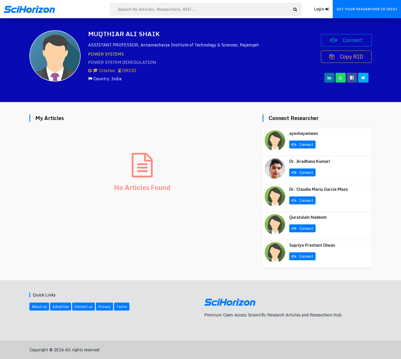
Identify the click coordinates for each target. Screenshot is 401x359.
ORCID (127, 70)
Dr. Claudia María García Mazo (318, 189)
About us (39, 307)
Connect (346, 40)
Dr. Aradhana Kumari (309, 161)
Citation (102, 70)
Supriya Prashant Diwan (312, 245)
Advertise (60, 307)
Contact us (83, 307)
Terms (121, 307)
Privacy (104, 307)
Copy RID (346, 56)
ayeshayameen (303, 133)
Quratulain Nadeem (308, 217)
